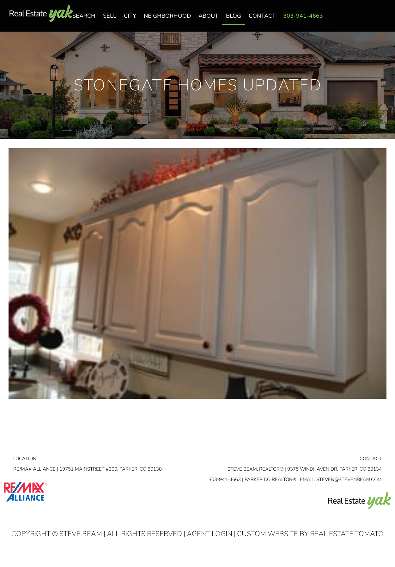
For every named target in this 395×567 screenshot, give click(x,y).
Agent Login (209, 534)
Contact (371, 458)
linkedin (370, 19)
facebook (358, 19)
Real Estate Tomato (347, 534)
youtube (383, 19)
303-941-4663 (225, 479)
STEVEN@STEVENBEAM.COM (349, 479)
